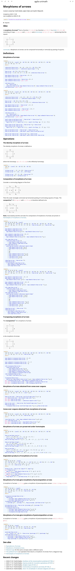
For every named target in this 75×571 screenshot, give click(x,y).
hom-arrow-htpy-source (12, 435)
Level (16, 62)
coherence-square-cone (30, 400)
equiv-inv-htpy (33, 122)
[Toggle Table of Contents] (2, 1)
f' (9, 436)
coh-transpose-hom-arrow (12, 366)
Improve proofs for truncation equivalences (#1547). (38, 563)
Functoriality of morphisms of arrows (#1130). (36, 567)
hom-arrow (8, 71)
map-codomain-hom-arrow (12, 79)
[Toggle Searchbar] (8, 1)
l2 (8, 62)
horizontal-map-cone (25, 398)
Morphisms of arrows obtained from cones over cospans (24, 386)
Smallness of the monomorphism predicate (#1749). (38, 561)
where (28, 19)
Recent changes (11, 557)
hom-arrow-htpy (9, 448)
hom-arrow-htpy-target (12, 442)
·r (43, 446)
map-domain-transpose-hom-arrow (15, 358)
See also (7, 542)
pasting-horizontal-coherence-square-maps (19, 246)
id (18, 171)
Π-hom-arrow (8, 468)
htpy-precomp (30, 502)
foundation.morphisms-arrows (17, 19)
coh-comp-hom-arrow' (11, 287)
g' (17, 443)
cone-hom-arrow (9, 419)
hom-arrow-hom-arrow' (11, 130)
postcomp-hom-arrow (11, 532)
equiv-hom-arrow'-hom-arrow (13, 124)
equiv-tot (9, 122)
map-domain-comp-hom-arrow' (13, 277)
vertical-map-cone (29, 396)
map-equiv (23, 131)
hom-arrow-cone (9, 396)
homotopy (39, 32)
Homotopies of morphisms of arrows (14, 217)
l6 (16, 222)
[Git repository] (70, 1)
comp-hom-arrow (9, 260)
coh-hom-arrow (9, 83)
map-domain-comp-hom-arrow (13, 229)
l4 (12, 62)
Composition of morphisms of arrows (17, 179)
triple (55, 30)
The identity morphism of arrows (15, 143)
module (6, 19)
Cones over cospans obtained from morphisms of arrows (24, 409)
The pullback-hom (11, 552)
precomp (11, 498)
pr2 (27, 80)
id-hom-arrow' (9, 170)
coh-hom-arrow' (9, 113)
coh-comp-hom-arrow (11, 239)
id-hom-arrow (9, 174)
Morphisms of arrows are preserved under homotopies (24, 427)
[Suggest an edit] (73, 1)
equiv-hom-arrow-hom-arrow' (13, 119)
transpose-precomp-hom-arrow (14, 496)
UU (23, 62)
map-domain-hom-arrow (11, 75)
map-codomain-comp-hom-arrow (14, 234)
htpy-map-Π (9, 476)
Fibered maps (10, 550)
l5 (14, 222)
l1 (6, 62)
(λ (20, 72)
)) (46, 72)
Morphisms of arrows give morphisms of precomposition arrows (27, 480)
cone (25, 392)
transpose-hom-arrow (11, 377)
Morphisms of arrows (17, 6)
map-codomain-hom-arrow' (12, 109)
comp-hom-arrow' (10, 308)
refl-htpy (27, 171)
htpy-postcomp (12, 538)
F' (17, 436)
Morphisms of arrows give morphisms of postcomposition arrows (28, 515)
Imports (7, 23)
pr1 (21, 76)
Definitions (8, 53)
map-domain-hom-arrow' (12, 105)
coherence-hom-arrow (11, 67)
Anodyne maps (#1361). (29, 565)
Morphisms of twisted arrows (15, 548)
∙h (45, 439)
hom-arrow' (8, 101)
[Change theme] (5, 1)
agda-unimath (41, 1)
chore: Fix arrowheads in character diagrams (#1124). (38, 569)
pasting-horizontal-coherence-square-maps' (19, 294)
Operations (8, 138)
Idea (5, 25)
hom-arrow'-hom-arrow (11, 133)
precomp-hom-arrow (10, 505)
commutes (6, 49)
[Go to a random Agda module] (11, 1)
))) (49, 122)
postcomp (32, 533)
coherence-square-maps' (29, 98)
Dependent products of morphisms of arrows (20, 456)
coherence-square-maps (28, 68)
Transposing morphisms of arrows (16, 317)
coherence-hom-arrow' (11, 97)
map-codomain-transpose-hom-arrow (15, 362)
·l (40, 439)
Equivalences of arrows (13, 546)
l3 (10, 62)
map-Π (23, 468)
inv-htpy (9, 375)
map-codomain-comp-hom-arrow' (14, 282)
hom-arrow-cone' (10, 403)
